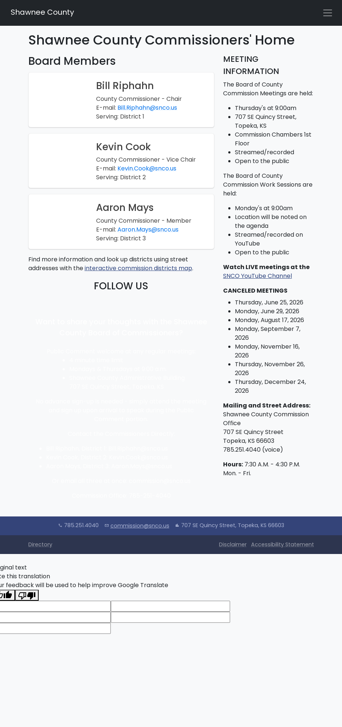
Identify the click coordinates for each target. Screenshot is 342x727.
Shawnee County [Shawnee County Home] (41, 12)
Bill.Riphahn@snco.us (147, 107)
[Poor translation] (27, 595)
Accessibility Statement (282, 544)
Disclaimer (233, 544)
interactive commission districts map (138, 268)
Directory (40, 544)
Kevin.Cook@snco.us (146, 168)
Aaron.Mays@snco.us (148, 229)
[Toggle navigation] (327, 12)
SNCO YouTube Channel (257, 276)
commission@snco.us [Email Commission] (139, 525)
